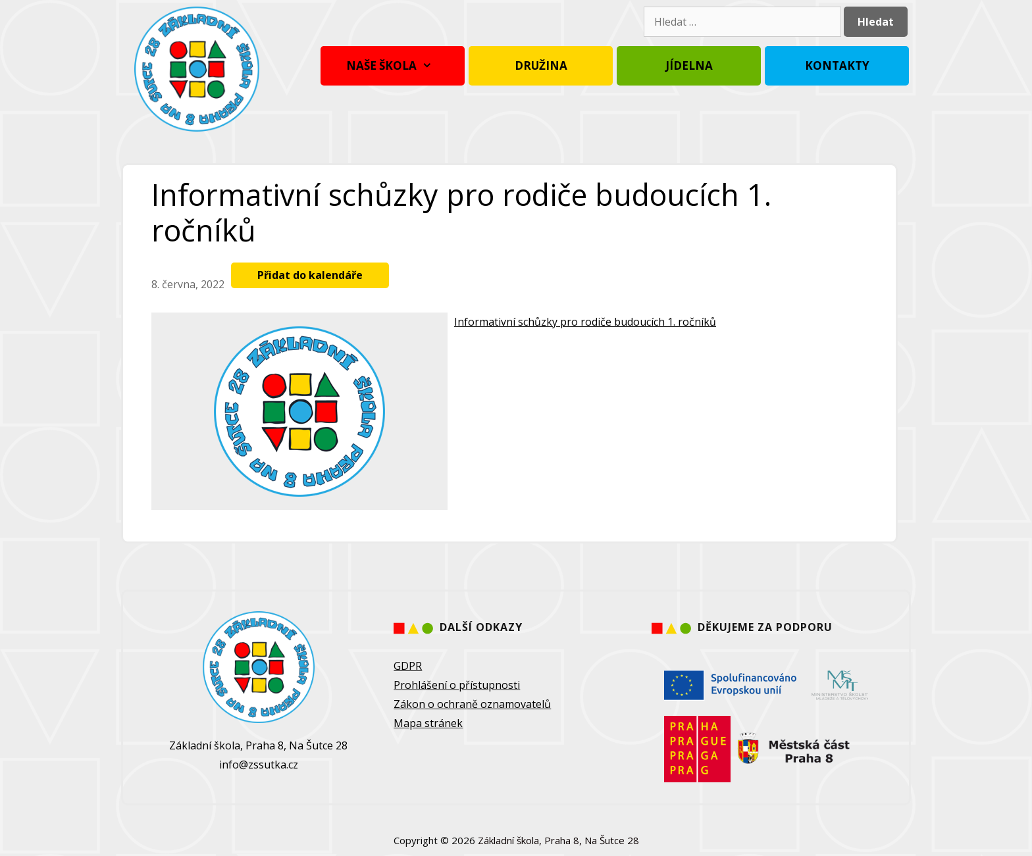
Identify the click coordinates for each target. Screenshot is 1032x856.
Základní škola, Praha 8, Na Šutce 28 (558, 840)
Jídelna (689, 65)
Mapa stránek (428, 723)
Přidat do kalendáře (310, 275)
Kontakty (837, 65)
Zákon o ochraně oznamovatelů (472, 704)
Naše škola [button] (392, 66)
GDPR (408, 666)
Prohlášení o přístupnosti (457, 685)
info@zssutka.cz (258, 764)
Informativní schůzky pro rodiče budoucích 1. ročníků (585, 322)
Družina (541, 65)
